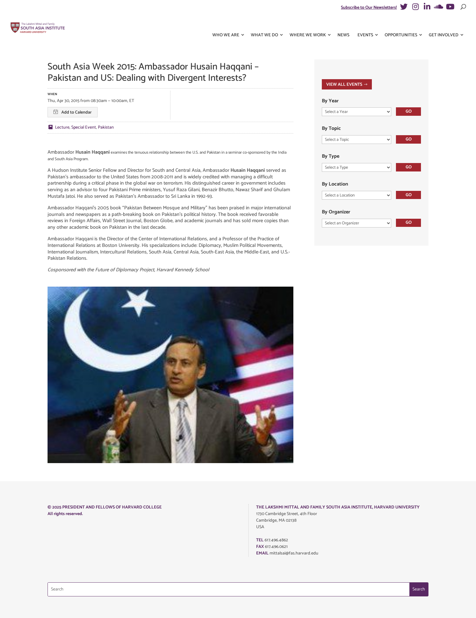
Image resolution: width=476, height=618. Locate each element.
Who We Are (225, 24)
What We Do (264, 24)
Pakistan (106, 127)
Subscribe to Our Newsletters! (369, 7)
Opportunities (401, 24)
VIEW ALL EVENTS (344, 84)
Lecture (62, 127)
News (343, 24)
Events (365, 24)
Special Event (83, 127)
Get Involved (443, 24)
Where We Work (308, 24)
